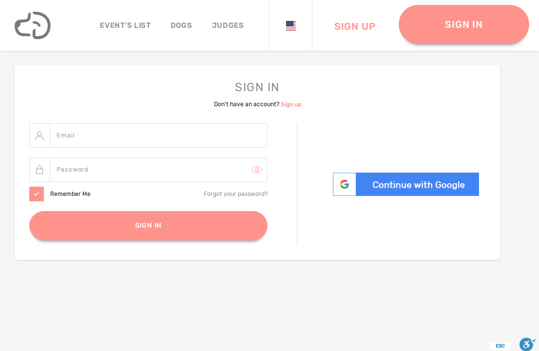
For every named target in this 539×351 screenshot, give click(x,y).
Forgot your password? (236, 194)
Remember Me (70, 194)
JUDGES (228, 25)
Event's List (125, 25)
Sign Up (355, 26)
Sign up (291, 104)
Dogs (181, 25)
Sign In (148, 226)
